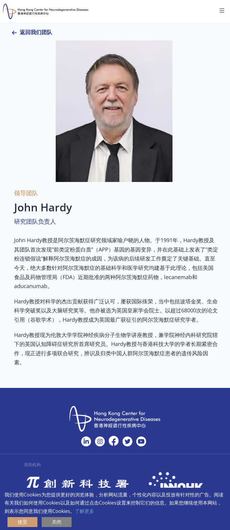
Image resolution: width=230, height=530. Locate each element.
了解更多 (84, 511)
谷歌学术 (41, 319)
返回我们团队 (36, 32)
